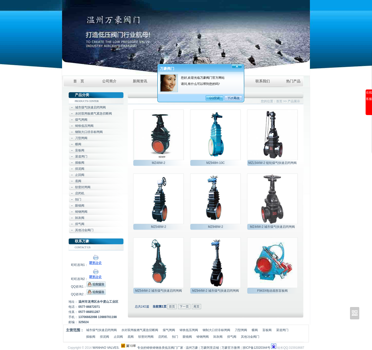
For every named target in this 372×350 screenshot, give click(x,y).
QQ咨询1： (89, 286)
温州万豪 (192, 347)
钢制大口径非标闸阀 (89, 132)
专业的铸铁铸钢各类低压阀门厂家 (160, 347)
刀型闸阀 (81, 138)
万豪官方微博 (231, 347)
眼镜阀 (79, 205)
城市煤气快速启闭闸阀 (90, 107)
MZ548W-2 (158, 227)
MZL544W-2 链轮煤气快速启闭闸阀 (272, 163)
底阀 (78, 181)
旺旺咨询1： (87, 265)
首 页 (79, 81)
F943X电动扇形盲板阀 (272, 290)
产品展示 (294, 101)
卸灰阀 (79, 218)
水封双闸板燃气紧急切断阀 (93, 113)
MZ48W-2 (158, 163)
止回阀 (79, 175)
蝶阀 (78, 144)
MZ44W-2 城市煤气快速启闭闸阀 (272, 227)
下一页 (184, 306)
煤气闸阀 (81, 119)
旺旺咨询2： (87, 279)
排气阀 (79, 224)
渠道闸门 (81, 156)
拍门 (78, 199)
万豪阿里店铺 (210, 347)
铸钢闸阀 (81, 211)
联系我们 (263, 81)
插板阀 (79, 162)
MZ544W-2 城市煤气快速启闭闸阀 (158, 290)
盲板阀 (79, 150)
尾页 (196, 306)
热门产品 (293, 81)
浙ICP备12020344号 (256, 347)
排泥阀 (79, 169)
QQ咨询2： (89, 294)
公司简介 (109, 81)
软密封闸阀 (82, 187)
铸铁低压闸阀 (84, 126)
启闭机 (79, 193)
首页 (279, 101)
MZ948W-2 (215, 227)
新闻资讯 (140, 81)
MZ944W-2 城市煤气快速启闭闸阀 (215, 290)
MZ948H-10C (215, 163)
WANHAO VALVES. (105, 347)
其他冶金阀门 (84, 230)
